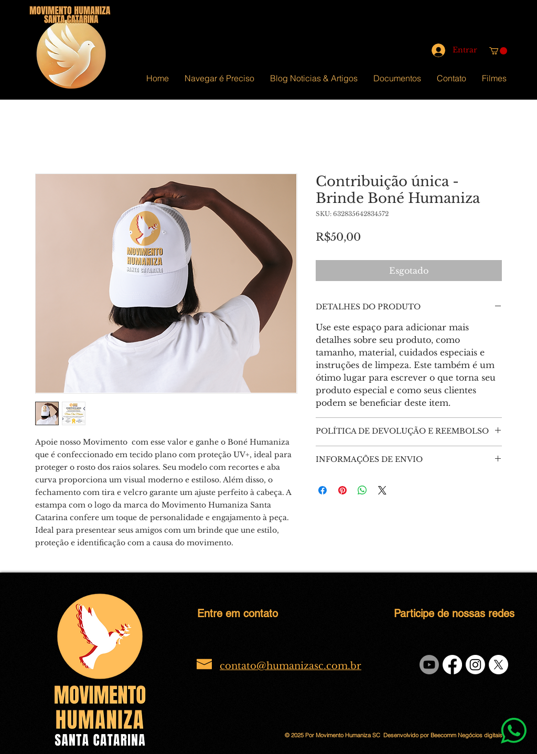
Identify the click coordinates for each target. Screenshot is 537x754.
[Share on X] (382, 490)
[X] (498, 664)
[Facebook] (452, 664)
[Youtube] (429, 664)
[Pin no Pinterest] (342, 490)
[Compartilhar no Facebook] (322, 490)
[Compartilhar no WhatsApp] (362, 490)
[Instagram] (475, 664)
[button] (498, 51)
